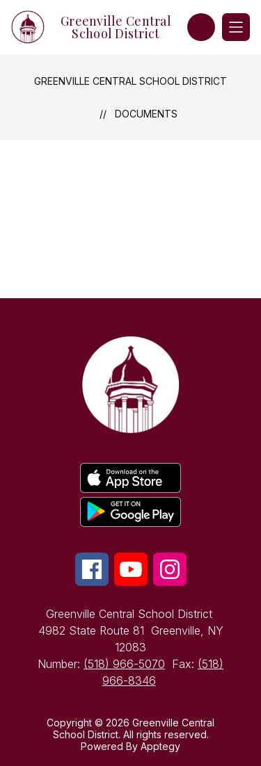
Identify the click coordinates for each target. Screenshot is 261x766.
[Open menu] (236, 27)
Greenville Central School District (130, 81)
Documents (146, 114)
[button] (201, 27)
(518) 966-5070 (124, 664)
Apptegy (160, 746)
